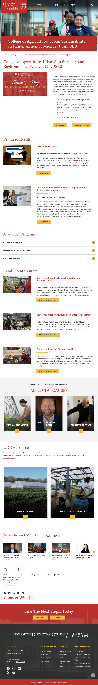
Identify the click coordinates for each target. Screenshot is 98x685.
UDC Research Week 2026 (72, 160)
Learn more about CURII (47, 300)
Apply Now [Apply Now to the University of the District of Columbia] (40, 617)
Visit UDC (58, 617)
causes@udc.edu (9, 458)
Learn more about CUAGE (48, 335)
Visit (73, 5)
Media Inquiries (46, 658)
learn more (44, 222)
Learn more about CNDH (48, 371)
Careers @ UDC (46, 651)
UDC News (44, 654)
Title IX (61, 667)
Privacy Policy (79, 651)
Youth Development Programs (67, 117)
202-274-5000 (16, 659)
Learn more (43, 173)
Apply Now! (60, 125)
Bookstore (62, 654)
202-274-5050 (20, 662)
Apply (39, 5)
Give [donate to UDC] (56, 5)
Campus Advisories (65, 651)
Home (6, 55)
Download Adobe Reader (83, 667)
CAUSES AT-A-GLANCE (82, 125)
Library (61, 658)
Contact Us (45, 661)
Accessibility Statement (83, 654)
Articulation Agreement (83, 663)
